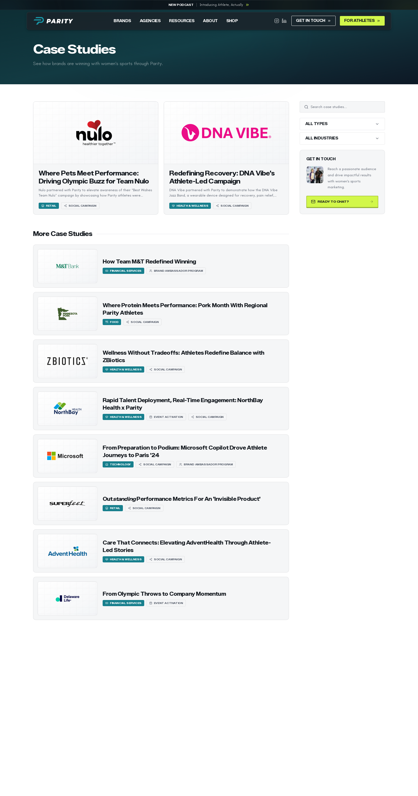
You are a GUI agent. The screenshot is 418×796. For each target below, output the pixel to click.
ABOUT (210, 21)
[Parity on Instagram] (276, 20)
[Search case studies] (345, 107)
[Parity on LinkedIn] (284, 20)
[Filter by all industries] (342, 138)
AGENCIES (150, 21)
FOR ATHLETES (362, 20)
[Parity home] (53, 21)
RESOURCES (181, 21)
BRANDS (122, 21)
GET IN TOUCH (313, 20)
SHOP (232, 21)
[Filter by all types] (342, 124)
